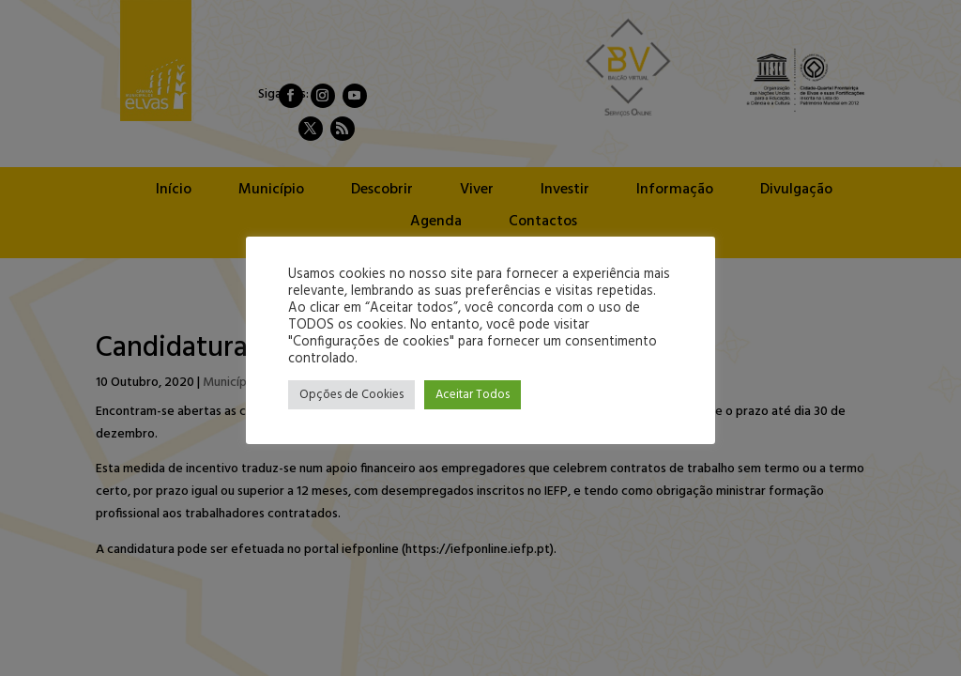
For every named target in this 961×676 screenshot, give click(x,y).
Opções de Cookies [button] (351, 395)
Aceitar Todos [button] (472, 395)
